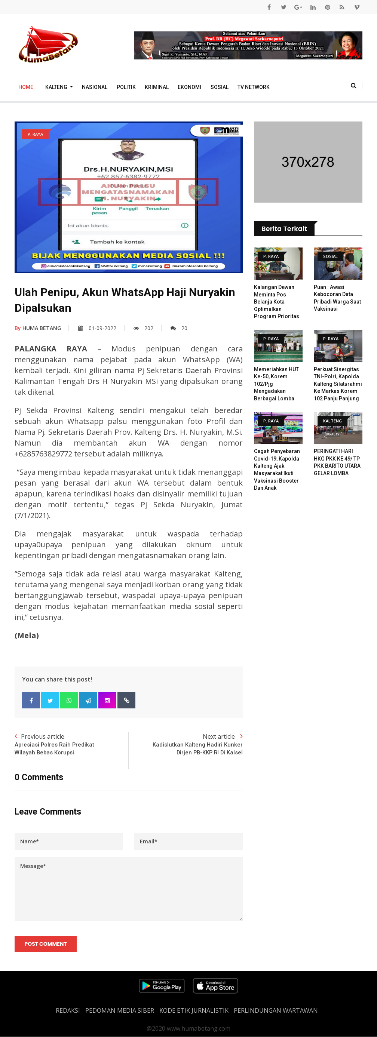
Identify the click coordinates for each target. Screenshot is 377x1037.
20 (179, 328)
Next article (186, 744)
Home (25, 87)
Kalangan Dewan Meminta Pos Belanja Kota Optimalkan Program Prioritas (276, 301)
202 (143, 328)
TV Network (253, 87)
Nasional (94, 87)
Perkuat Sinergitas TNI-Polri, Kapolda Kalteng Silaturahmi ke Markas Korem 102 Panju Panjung (338, 383)
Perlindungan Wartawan (276, 1011)
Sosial (220, 87)
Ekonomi (189, 87)
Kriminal (157, 87)
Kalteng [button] (56, 87)
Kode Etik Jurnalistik (194, 1011)
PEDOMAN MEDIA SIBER (119, 1011)
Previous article (72, 744)
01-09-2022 (97, 328)
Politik (126, 87)
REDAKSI (68, 1011)
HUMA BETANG (38, 328)
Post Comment (46, 944)
